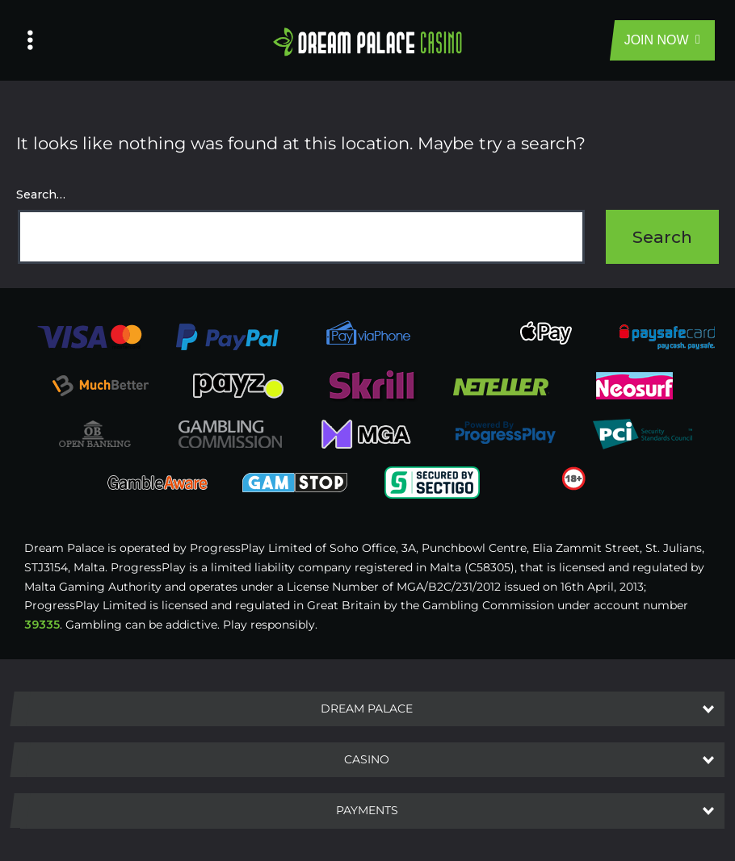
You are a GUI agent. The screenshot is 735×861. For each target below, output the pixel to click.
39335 (42, 624)
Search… (40, 194)
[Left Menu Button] (30, 40)
